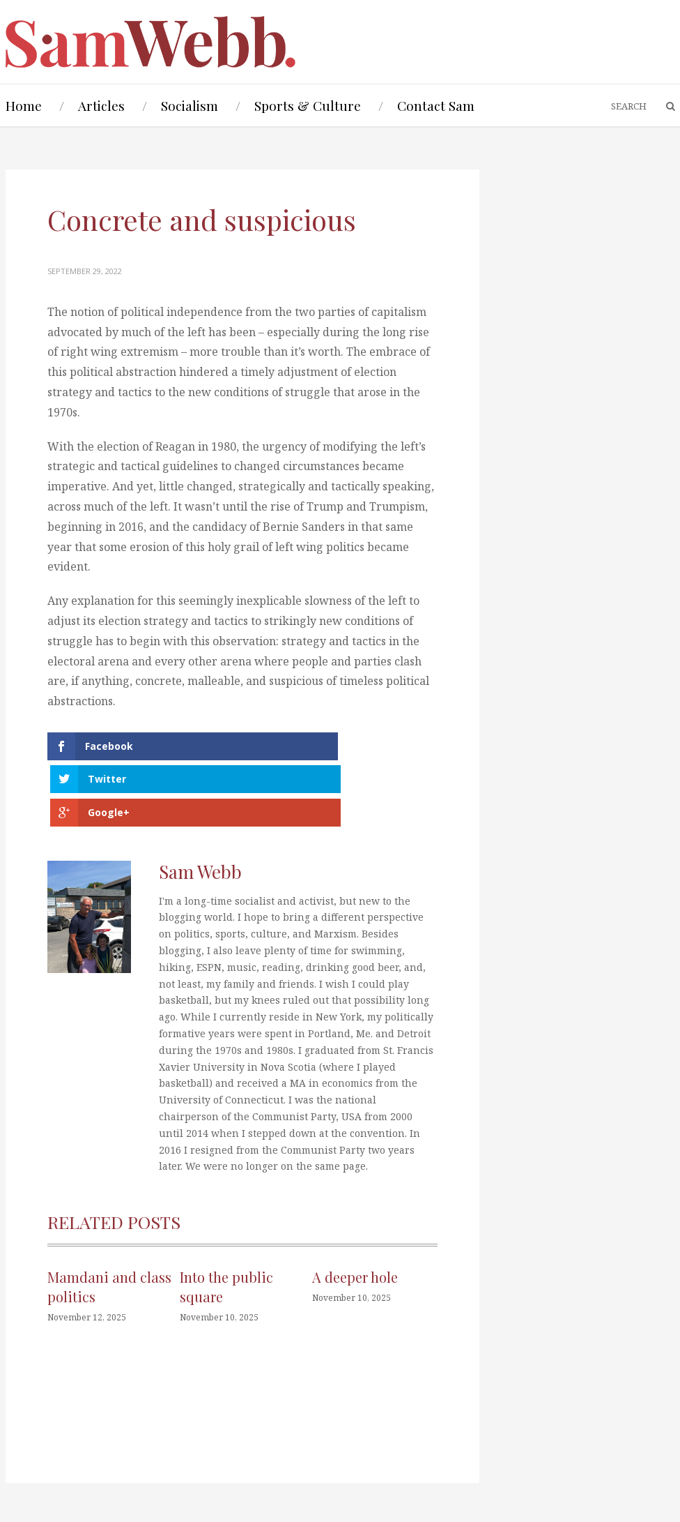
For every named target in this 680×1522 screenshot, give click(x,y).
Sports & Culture (307, 105)
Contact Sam (435, 105)
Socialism (189, 105)
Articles (101, 105)
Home (24, 105)
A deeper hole (355, 1218)
